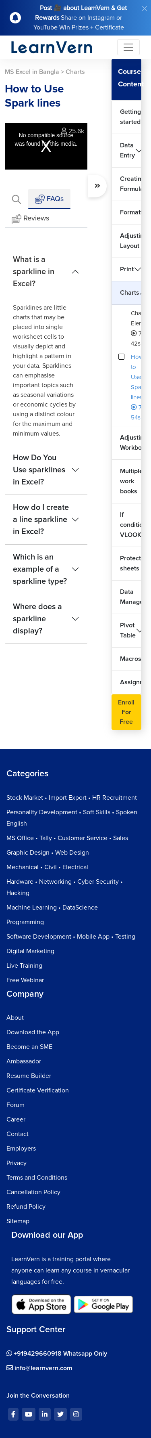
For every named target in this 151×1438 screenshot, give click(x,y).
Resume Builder (28, 1076)
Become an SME (29, 1047)
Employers (21, 1149)
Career (15, 1119)
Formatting (130, 212)
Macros (130, 659)
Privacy (16, 1163)
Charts (129, 293)
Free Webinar (25, 980)
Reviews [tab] (30, 219)
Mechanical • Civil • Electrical (47, 867)
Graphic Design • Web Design (47, 853)
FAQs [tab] (49, 199)
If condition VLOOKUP (130, 525)
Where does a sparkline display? (37, 619)
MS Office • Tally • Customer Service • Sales (67, 838)
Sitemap (17, 1221)
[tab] (16, 199)
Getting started (130, 117)
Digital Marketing (30, 951)
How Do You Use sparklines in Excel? (39, 470)
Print (127, 269)
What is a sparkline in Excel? (33, 272)
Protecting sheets (130, 563)
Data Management (130, 597)
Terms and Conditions (36, 1178)
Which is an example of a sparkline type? (40, 569)
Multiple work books (130, 481)
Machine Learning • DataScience (52, 907)
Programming (25, 922)
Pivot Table (128, 630)
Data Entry (127, 150)
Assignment (130, 682)
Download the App (32, 1032)
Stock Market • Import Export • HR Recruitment (71, 798)
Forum (15, 1105)
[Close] (144, 8)
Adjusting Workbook (130, 443)
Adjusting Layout (130, 241)
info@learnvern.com (39, 1368)
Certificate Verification (37, 1090)
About (15, 1018)
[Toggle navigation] (128, 47)
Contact (17, 1134)
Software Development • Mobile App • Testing (70, 937)
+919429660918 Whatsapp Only (56, 1354)
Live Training (24, 966)
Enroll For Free (126, 712)
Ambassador (23, 1061)
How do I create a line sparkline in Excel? (41, 520)
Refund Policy (26, 1207)
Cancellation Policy (33, 1192)
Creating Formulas (130, 184)
